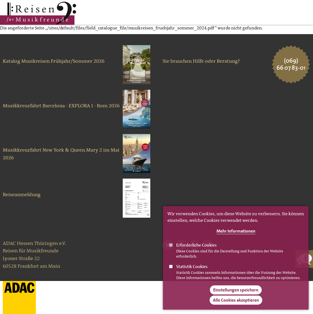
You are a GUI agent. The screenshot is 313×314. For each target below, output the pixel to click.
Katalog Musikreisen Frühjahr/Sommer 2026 (54, 61)
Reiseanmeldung (22, 194)
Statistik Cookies (192, 273)
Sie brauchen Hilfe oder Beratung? (201, 61)
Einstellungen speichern (235, 297)
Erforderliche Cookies (196, 252)
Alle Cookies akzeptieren (236, 307)
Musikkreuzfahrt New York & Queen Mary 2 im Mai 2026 (61, 154)
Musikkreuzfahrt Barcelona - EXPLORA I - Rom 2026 (61, 105)
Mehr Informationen (235, 238)
